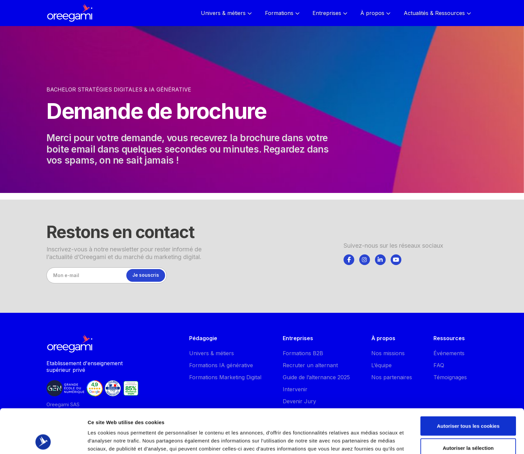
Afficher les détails (368, 437)
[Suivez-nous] (349, 259)
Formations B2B (303, 353)
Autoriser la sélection (468, 406)
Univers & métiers (211, 353)
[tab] (349, 258)
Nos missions (388, 353)
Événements (449, 353)
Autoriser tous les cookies (468, 384)
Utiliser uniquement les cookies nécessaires (468, 432)
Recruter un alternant (310, 365)
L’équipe (381, 365)
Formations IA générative (221, 365)
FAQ (438, 365)
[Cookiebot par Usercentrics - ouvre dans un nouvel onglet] (43, 441)
